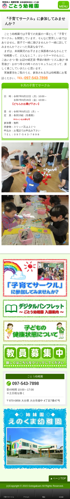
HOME (61, 497)
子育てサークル (9, 497)
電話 (43, 497)
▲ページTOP (58, 478)
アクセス (26, 497)
